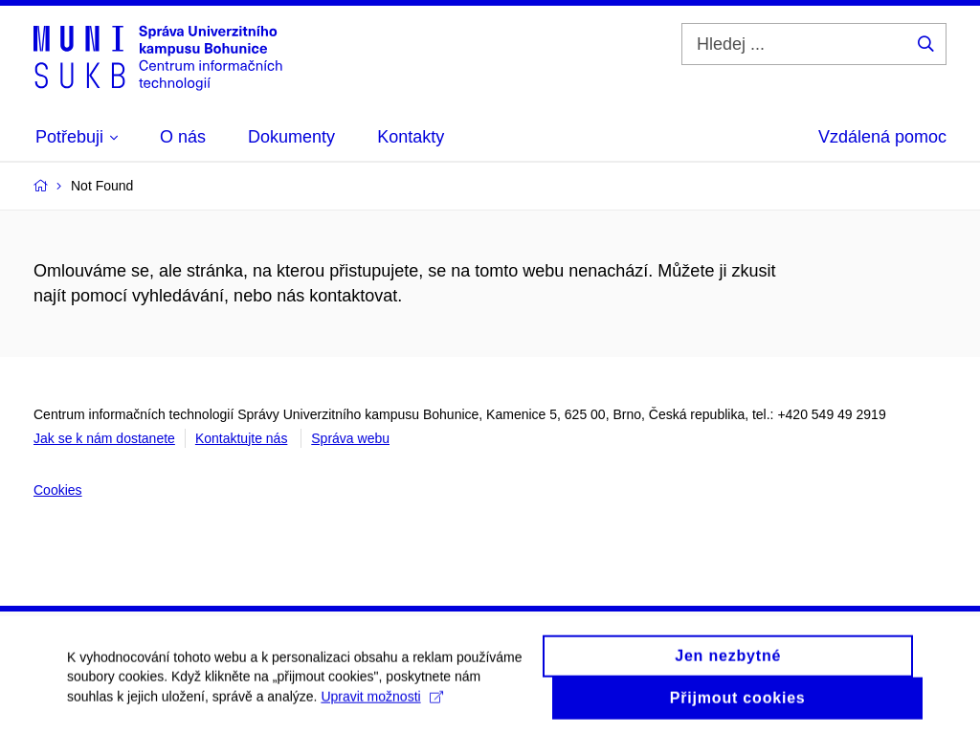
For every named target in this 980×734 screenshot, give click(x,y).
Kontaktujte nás (241, 438)
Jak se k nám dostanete (104, 438)
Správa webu (350, 438)
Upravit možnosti (381, 703)
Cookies (57, 490)
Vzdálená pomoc (882, 136)
